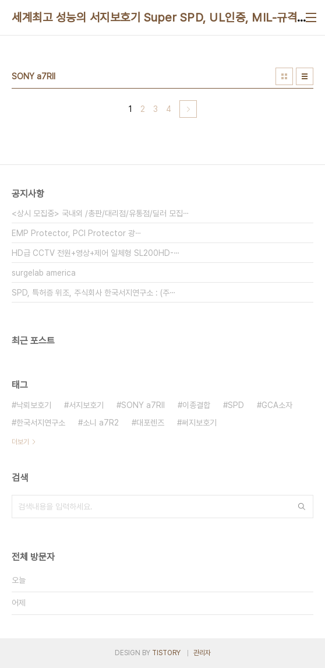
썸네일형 (284, 76)
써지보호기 (199, 422)
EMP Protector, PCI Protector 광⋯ (77, 233)
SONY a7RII (143, 405)
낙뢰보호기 (33, 405)
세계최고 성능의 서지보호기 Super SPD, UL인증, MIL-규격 (154, 17)
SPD (236, 405)
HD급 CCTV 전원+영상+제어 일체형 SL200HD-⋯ (96, 253)
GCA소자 (277, 405)
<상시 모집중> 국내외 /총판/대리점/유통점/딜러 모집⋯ (100, 213)
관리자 (202, 653)
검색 (302, 506)
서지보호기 (86, 405)
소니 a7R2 (101, 422)
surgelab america (44, 272)
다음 (188, 109)
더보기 (20, 442)
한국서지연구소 (40, 422)
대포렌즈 (150, 422)
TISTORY (166, 653)
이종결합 (196, 405)
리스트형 (304, 76)
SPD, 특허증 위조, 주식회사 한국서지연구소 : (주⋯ (94, 292)
